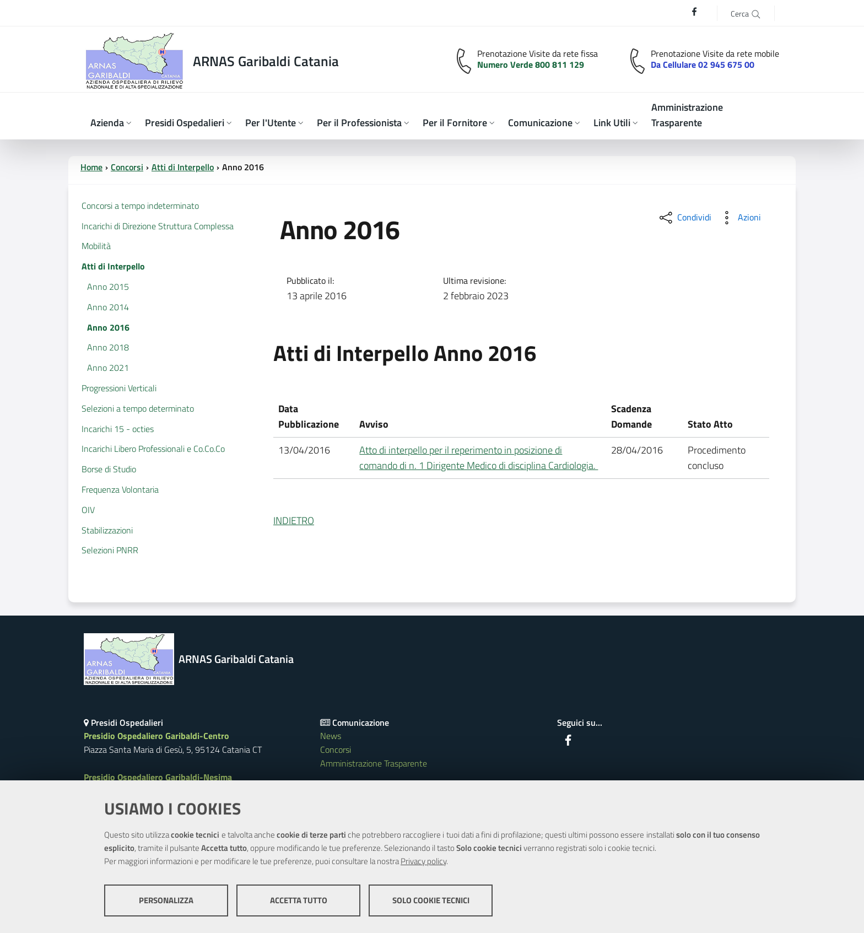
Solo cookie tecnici (430, 900)
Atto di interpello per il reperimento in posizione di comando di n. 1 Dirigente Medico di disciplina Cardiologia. (478, 458)
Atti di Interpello (183, 167)
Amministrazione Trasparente (373, 763)
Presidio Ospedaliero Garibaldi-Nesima (158, 777)
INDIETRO (293, 520)
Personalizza (166, 900)
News (330, 735)
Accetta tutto (298, 900)
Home (91, 167)
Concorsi (127, 167)
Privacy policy (423, 861)
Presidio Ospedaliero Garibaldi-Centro (156, 735)
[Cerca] (746, 13)
